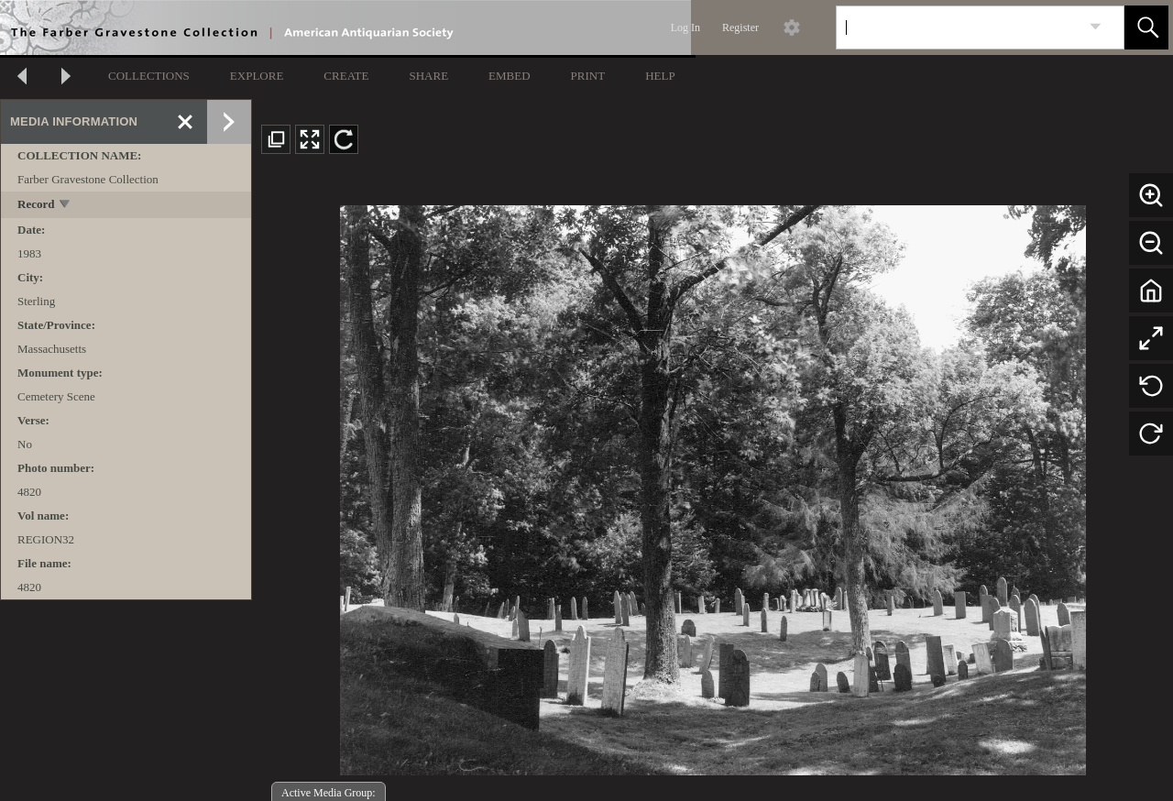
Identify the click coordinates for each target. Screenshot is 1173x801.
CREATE (345, 75)
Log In (685, 27)
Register (740, 27)
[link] (1095, 27)
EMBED (509, 75)
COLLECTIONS (149, 75)
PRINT (588, 75)
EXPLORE (257, 75)
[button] (1146, 27)
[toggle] (65, 206)
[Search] (958, 27)
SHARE (428, 75)
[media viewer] (712, 485)
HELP (660, 75)
